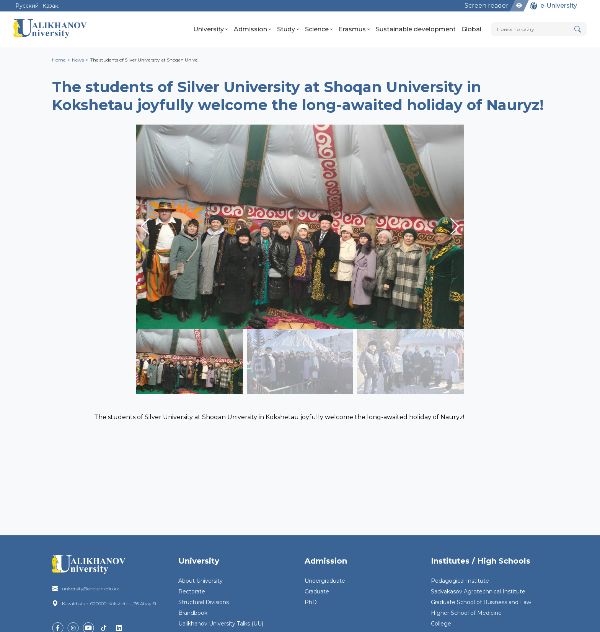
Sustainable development (416, 29)
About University (200, 580)
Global (471, 29)
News (78, 60)
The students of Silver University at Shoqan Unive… (145, 60)
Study (288, 29)
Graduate (317, 591)
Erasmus (354, 29)
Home (58, 60)
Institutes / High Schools (480, 561)
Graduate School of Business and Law (481, 602)
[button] (455, 226)
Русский (27, 5)
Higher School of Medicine (466, 612)
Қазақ (50, 5)
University (210, 29)
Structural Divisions (203, 602)
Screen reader (487, 5)
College (441, 623)
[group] (300, 227)
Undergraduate (325, 580)
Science (319, 29)
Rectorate (191, 591)
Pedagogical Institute (460, 580)
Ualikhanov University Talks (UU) (220, 623)
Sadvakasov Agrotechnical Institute (478, 591)
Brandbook (192, 612)
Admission (252, 29)
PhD (311, 602)
